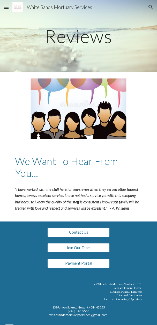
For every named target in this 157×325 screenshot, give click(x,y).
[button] (6, 7)
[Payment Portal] (78, 263)
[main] (78, 36)
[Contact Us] (78, 232)
